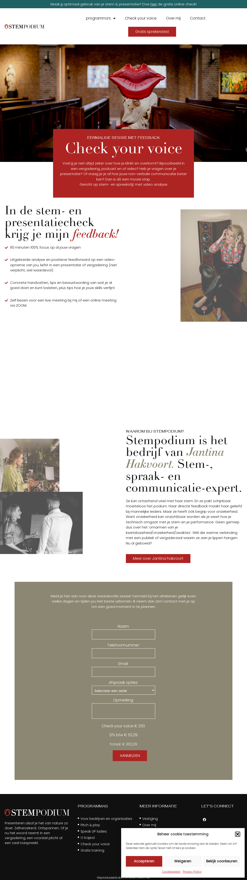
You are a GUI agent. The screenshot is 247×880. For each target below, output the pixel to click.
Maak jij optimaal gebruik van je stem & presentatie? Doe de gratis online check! (123, 4)
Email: (123, 664)
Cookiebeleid (171, 872)
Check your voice (141, 18)
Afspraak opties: (123, 682)
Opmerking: (123, 700)
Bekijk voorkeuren (221, 861)
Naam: (123, 626)
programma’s (101, 18)
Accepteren (144, 861)
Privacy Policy (192, 872)
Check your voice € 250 (123, 726)
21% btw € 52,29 (123, 735)
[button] (237, 834)
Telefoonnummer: (123, 645)
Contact (197, 18)
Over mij (173, 18)
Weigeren (182, 861)
